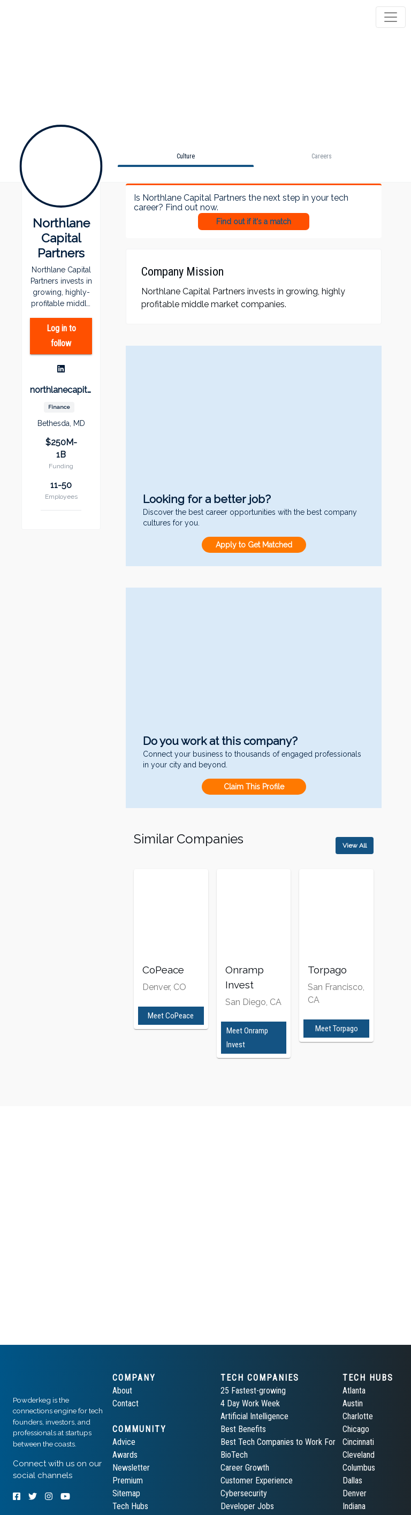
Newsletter (131, 1468)
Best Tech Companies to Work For (278, 1442)
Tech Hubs (130, 1506)
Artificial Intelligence (254, 1416)
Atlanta (354, 1390)
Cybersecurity (243, 1493)
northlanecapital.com (61, 390)
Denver (354, 1493)
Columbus (358, 1468)
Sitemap (126, 1493)
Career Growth (244, 1468)
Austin (352, 1403)
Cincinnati (358, 1442)
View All (354, 845)
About (122, 1390)
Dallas (352, 1480)
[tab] (49, 17)
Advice (123, 1442)
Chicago (355, 1429)
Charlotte (357, 1416)
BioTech (234, 1455)
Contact (125, 1403)
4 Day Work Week (250, 1403)
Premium (127, 1480)
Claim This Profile (254, 786)
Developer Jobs (247, 1506)
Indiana (354, 1506)
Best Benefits (243, 1429)
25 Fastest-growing (253, 1390)
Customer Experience (256, 1480)
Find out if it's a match (253, 221)
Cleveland (358, 1455)
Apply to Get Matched (254, 544)
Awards (125, 1455)
